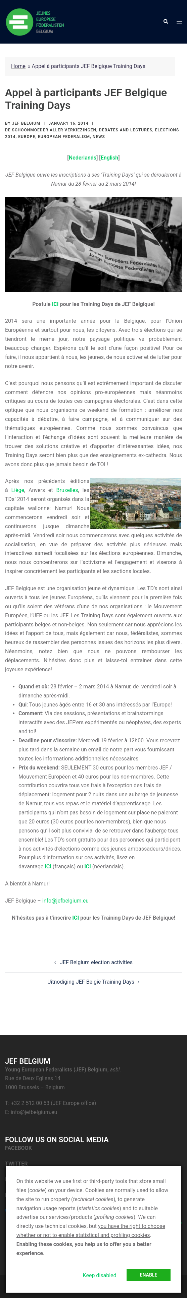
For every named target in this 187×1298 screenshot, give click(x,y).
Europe (26, 136)
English (110, 157)
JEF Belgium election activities (96, 962)
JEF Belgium (26, 123)
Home (18, 66)
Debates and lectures (125, 130)
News (99, 136)
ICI (48, 866)
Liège (17, 490)
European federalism (64, 136)
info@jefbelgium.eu (65, 901)
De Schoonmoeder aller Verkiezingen (50, 130)
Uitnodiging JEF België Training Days (90, 982)
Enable (148, 1275)
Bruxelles (67, 490)
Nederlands (82, 157)
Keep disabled (99, 1275)
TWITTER (17, 1164)
